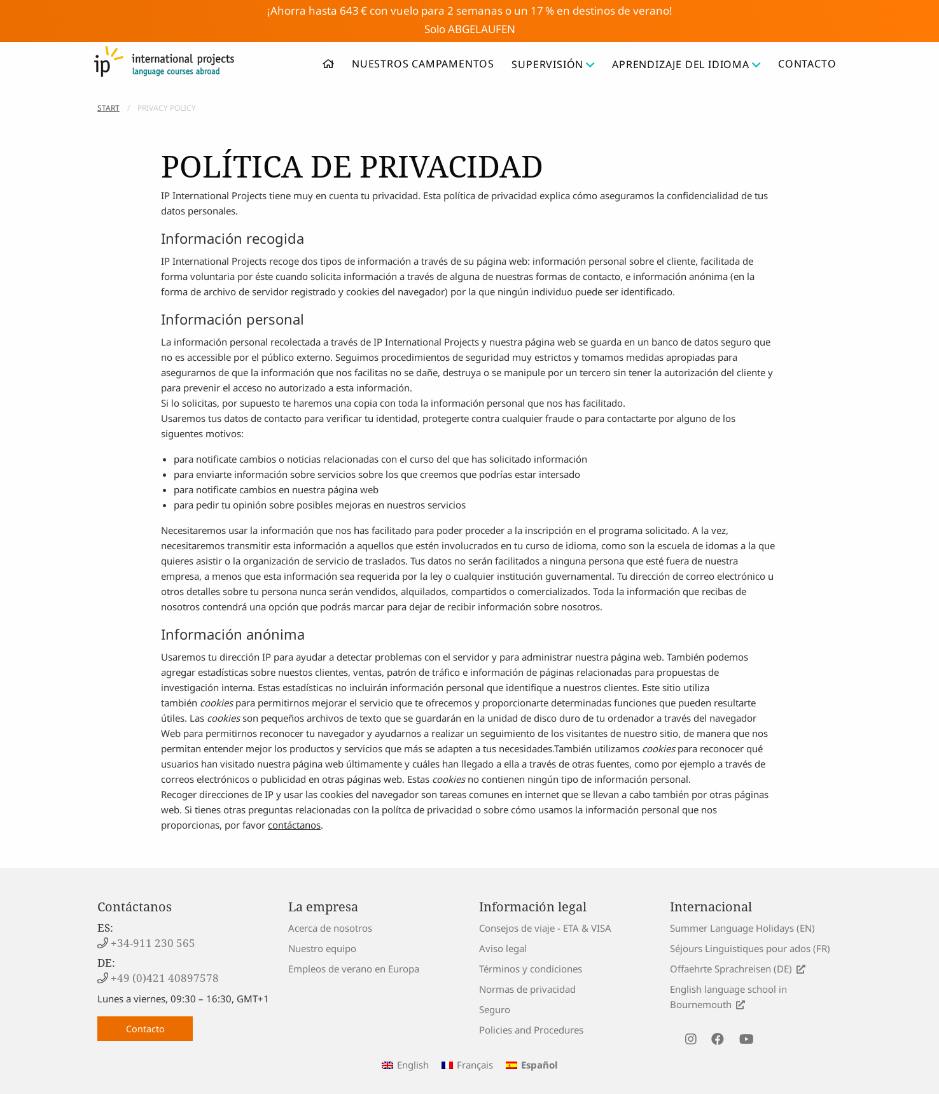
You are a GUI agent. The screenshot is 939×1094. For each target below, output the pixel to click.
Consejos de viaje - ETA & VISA (545, 928)
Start (108, 107)
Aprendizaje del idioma (686, 64)
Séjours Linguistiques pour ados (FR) (750, 948)
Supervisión (553, 64)
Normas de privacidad (527, 989)
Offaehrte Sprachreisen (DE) (731, 968)
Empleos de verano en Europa (353, 968)
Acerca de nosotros (330, 928)
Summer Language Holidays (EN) (742, 928)
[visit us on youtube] (746, 1039)
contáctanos (294, 824)
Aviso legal (503, 948)
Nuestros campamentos (423, 64)
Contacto (807, 64)
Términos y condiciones (530, 968)
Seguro (494, 1009)
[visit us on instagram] (690, 1039)
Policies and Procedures (531, 1029)
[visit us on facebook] (717, 1039)
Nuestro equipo (322, 948)
